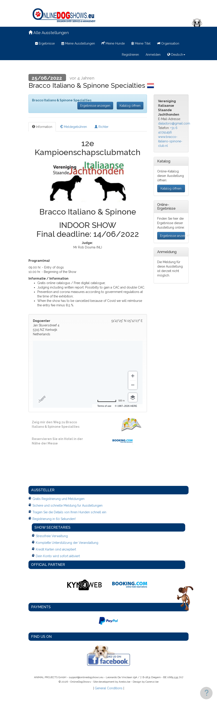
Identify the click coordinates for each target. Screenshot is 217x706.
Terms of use (104, 406)
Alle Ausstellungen (48, 32)
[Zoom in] (132, 375)
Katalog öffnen (130, 105)
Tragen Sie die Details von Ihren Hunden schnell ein (69, 512)
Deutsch (176, 54)
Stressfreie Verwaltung (52, 536)
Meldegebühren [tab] (73, 127)
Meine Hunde (113, 43)
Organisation (168, 43)
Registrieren (130, 54)
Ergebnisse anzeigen (95, 105)
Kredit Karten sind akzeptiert (56, 549)
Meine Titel (141, 43)
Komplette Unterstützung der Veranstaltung (67, 542)
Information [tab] (42, 127)
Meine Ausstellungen (78, 43)
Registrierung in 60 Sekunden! (54, 519)
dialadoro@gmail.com (174, 123)
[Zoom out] (132, 385)
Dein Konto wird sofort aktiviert (58, 556)
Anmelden (153, 54)
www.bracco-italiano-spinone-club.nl (170, 141)
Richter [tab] (101, 127)
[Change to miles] (111, 400)
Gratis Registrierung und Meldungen (58, 499)
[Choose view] (132, 397)
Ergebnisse (45, 43)
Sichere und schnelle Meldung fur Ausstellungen (67, 505)
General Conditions (109, 688)
